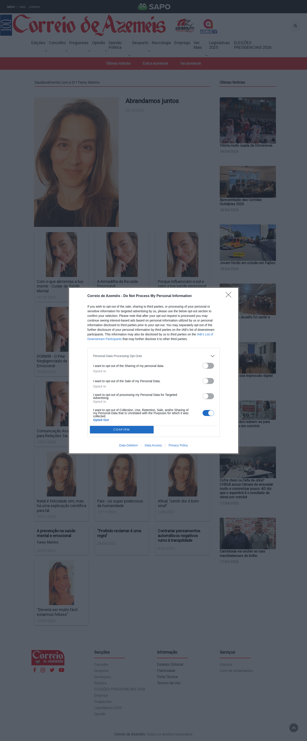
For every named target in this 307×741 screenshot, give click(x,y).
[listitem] (153, 356)
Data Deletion (128, 445)
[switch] (208, 366)
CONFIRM (121, 429)
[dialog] (153, 371)
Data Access (153, 445)
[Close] (230, 296)
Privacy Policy (178, 445)
